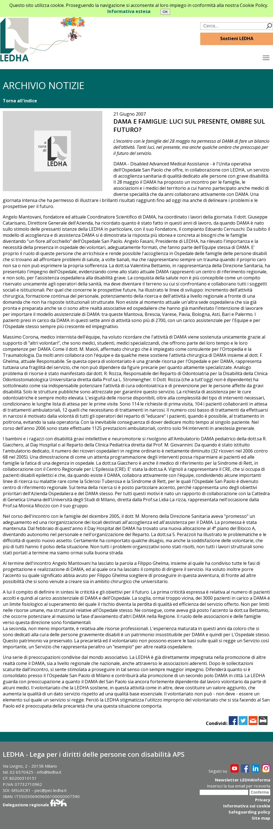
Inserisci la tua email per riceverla (238, 786)
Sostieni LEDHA (236, 38)
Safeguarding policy (249, 812)
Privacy (262, 799)
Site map (261, 818)
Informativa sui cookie (246, 806)
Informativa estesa (128, 11)
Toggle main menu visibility (266, 56)
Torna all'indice (20, 101)
